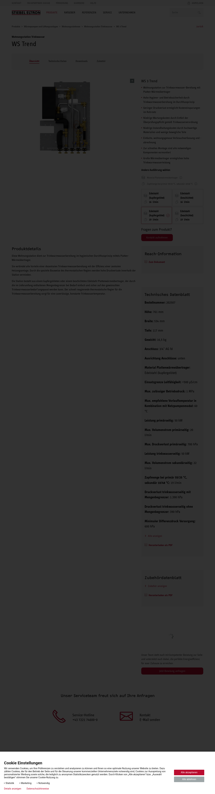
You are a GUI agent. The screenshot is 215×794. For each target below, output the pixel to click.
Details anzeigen (12, 788)
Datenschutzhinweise (38, 788)
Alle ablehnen (189, 779)
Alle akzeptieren (189, 772)
